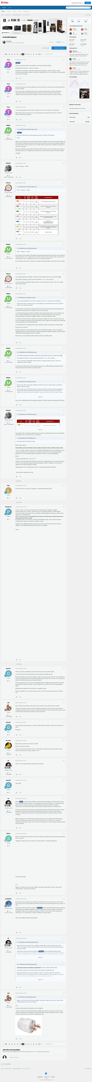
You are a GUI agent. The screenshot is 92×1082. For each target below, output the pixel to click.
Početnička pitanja (19, 42)
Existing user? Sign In (77, 3)
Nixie (85, 33)
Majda (8, 125)
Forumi (3, 11)
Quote (20, 78)
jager (85, 28)
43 (36, 54)
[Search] (73, 7)
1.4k (8, 497)
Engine (10, 41)
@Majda (18, 62)
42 (33, 54)
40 (28, 54)
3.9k (8, 195)
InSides (8, 163)
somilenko (8, 899)
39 (25, 54)
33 (9, 54)
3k (8, 72)
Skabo (8, 833)
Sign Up (87, 2)
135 (8, 519)
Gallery (8, 11)
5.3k (8, 773)
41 (30, 54)
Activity (10, 7)
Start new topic (45, 48)
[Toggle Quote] (17, 129)
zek (8, 702)
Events (14, 11)
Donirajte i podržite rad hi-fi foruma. (77, 108)
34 (12, 54)
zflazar (8, 183)
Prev (6, 54)
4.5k (8, 715)
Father (74, 28)
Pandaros (8, 507)
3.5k (8, 137)
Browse (4, 8)
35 (14, 54)
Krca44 (8, 740)
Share (51, 42)
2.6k (8, 911)
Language (40, 1076)
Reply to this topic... (14, 1057)
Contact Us (46, 1076)
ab (8, 760)
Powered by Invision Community (46, 1079)
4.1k (8, 753)
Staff (20, 11)
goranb (8, 668)
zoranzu (33, 129)
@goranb (40, 907)
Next (39, 54)
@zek (21, 801)
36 (17, 54)
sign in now (34, 1051)
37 (20, 54)
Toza (8, 59)
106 (8, 681)
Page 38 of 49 (49, 54)
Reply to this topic (59, 48)
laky (8, 485)
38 (22, 54)
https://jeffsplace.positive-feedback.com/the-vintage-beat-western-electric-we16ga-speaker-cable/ (39, 447)
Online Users (26, 11)
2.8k (8, 175)
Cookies (53, 1076)
